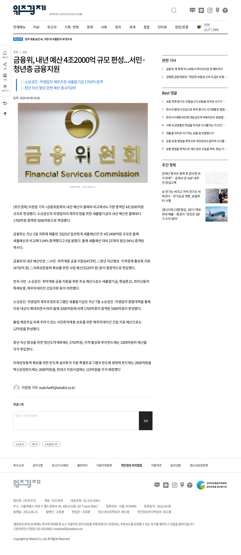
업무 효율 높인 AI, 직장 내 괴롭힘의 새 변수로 (42, 39)
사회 (104, 27)
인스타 (210, 10)
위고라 (52, 27)
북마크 (5, 55)
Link (5, 66)
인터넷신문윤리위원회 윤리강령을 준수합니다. (212, 485)
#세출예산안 (51, 444)
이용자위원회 (104, 465)
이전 (5, 103)
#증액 (34, 444)
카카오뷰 (201, 10)
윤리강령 (175, 465)
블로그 (192, 10)
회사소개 (18, 465)
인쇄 (5, 77)
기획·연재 (71, 27)
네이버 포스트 (217, 10)
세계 (132, 27)
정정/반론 (182, 27)
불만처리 (82, 465)
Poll (36, 27)
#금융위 (20, 444)
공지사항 (38, 465)
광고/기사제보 (60, 465)
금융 (24, 52)
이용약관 (156, 465)
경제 (90, 27)
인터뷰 (162, 27)
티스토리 (225, 10)
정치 (118, 27)
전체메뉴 (19, 27)
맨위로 (5, 114)
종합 (146, 27)
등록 (146, 421)
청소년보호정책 (199, 465)
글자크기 (5, 88)
